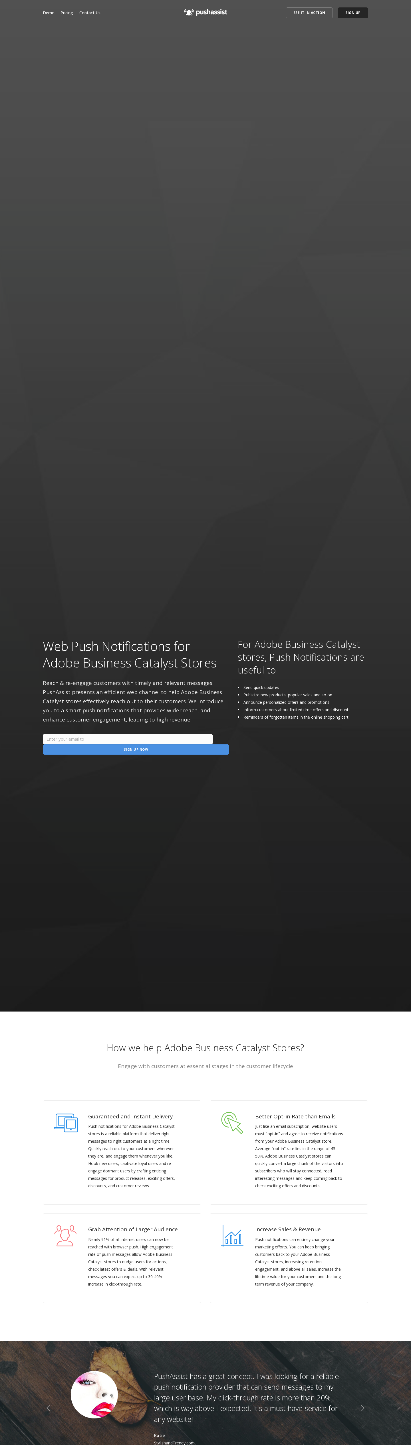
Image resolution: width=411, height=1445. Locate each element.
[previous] (48, 1409)
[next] (362, 1409)
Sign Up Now (198, 744)
